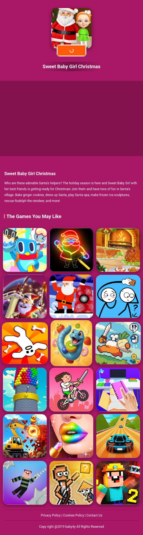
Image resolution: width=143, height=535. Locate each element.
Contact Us (94, 515)
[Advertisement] (71, 118)
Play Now (71, 50)
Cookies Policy (74, 515)
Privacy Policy (51, 515)
